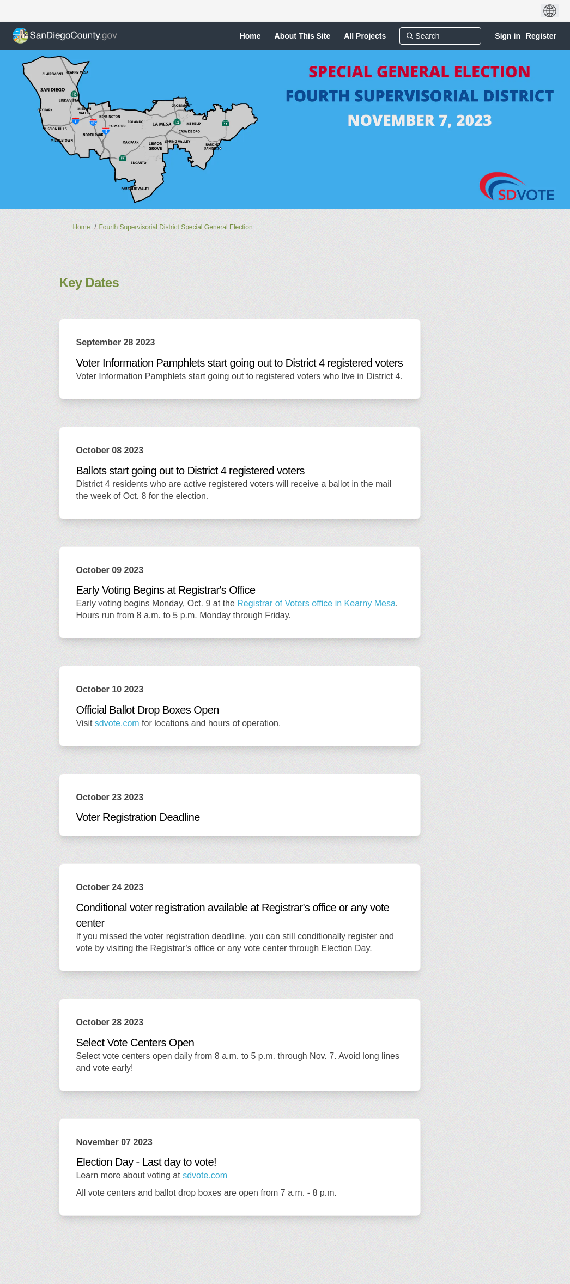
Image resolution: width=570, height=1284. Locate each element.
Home (81, 227)
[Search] (440, 36)
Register (541, 36)
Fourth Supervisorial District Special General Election (175, 227)
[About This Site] (302, 36)
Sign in (507, 36)
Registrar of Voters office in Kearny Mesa (316, 603)
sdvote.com (117, 723)
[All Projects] (365, 36)
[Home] (250, 36)
